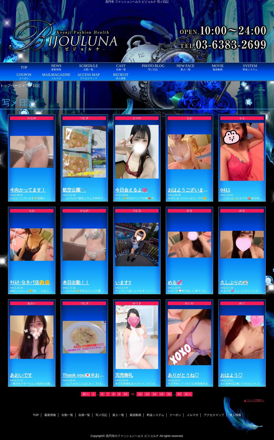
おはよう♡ (231, 375)
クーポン (175, 415)
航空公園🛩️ (74, 189)
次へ (188, 394)
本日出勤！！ (76, 282)
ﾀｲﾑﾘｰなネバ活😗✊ (30, 282)
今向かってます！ (28, 189)
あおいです (21, 375)
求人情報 (235, 415)
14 (154, 394)
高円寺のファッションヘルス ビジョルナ (132, 436)
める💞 (175, 282)
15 (161, 394)
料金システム (155, 415)
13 (147, 394)
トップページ (10, 85)
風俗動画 (135, 415)
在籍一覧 (84, 415)
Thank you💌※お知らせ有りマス (97, 375)
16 (168, 394)
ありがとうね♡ (183, 375)
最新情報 (50, 415)
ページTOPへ (255, 400)
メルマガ (192, 415)
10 (125, 394)
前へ (86, 394)
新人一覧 (118, 415)
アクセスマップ (214, 415)
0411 (225, 189)
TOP (23, 67)
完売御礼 (124, 375)
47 (179, 394)
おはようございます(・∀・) (195, 189)
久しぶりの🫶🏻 (234, 282)
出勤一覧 (67, 415)
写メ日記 (101, 415)
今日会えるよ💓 (131, 189)
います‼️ (123, 282)
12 (139, 394)
